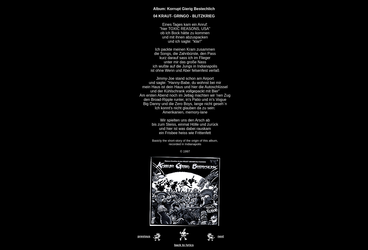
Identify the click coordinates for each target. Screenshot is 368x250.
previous (144, 236)
